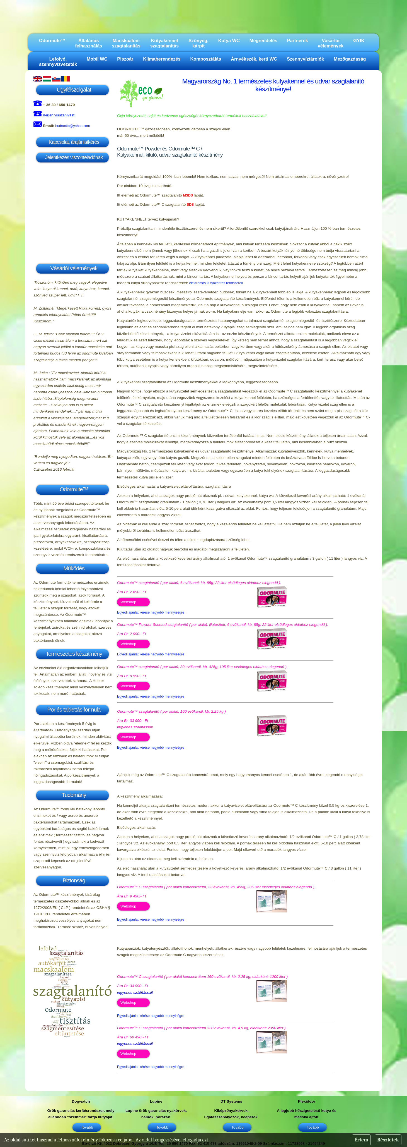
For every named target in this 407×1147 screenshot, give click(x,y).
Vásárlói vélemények (331, 43)
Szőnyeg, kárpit (198, 43)
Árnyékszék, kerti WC (254, 58)
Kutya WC (229, 40)
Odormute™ (52, 40)
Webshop (128, 602)
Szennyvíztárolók (305, 58)
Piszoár (125, 58)
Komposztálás (205, 58)
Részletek (388, 1140)
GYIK (358, 40)
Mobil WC (97, 58)
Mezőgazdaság (350, 58)
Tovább (87, 1127)
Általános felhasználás (88, 43)
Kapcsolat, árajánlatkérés (74, 142)
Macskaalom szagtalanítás (126, 43)
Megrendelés (263, 40)
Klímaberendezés (161, 58)
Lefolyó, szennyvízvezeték (58, 61)
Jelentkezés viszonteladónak (74, 157)
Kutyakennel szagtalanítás (164, 43)
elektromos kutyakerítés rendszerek (216, 283)
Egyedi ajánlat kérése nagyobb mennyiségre (150, 612)
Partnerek (297, 40)
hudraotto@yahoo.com (72, 126)
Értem (361, 1140)
